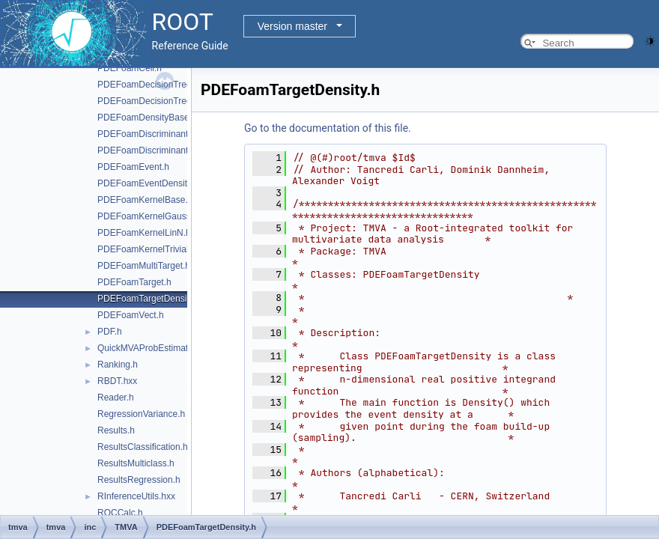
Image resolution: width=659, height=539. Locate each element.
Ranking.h (117, 364)
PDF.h (109, 331)
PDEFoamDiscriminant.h (146, 134)
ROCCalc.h (120, 513)
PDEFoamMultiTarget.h (143, 266)
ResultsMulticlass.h (135, 463)
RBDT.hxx (117, 381)
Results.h (116, 430)
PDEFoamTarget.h (134, 282)
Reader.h (115, 397)
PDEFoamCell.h (129, 68)
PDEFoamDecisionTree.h (148, 84)
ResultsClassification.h (142, 447)
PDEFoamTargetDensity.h (149, 298)
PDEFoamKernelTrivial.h (146, 249)
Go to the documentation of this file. (327, 128)
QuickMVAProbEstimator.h (150, 348)
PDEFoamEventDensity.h (147, 183)
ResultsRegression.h (138, 480)
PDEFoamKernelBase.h (144, 200)
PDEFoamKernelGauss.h (147, 216)
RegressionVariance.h (141, 414)
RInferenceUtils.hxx (136, 496)
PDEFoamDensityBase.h (147, 117)
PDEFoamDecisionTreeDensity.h (162, 101)
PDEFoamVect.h (130, 315)
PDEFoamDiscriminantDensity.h (161, 150)
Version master (292, 26)
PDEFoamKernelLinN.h (144, 233)
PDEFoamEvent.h (133, 167)
